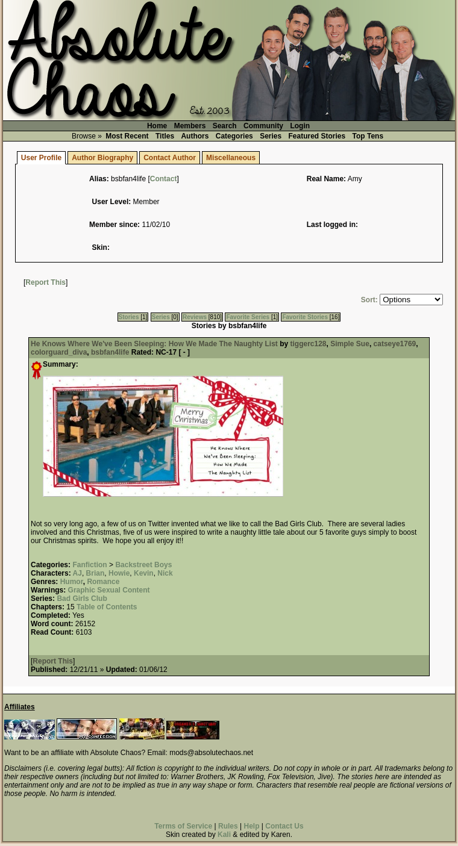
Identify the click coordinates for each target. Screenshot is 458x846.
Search (225, 126)
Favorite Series (247, 317)
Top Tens (368, 136)
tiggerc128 (308, 344)
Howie (119, 573)
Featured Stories (317, 136)
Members (190, 126)
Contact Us (284, 826)
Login (300, 126)
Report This (45, 282)
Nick (164, 573)
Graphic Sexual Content (109, 590)
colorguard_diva (59, 352)
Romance (103, 581)
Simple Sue (349, 344)
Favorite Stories (305, 317)
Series (270, 136)
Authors (195, 136)
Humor (71, 581)
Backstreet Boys (143, 565)
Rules (228, 826)
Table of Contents (107, 607)
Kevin (144, 573)
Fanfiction (89, 565)
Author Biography (102, 158)
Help (251, 826)
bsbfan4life (110, 352)
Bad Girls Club (82, 598)
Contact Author (169, 158)
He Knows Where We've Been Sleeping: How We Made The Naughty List (154, 344)
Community (263, 126)
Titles (164, 136)
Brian (95, 573)
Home (157, 126)
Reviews (195, 317)
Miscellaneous (231, 158)
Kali (224, 834)
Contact (163, 179)
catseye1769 (395, 344)
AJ (77, 573)
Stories (129, 317)
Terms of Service (183, 826)
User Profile (41, 158)
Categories (234, 136)
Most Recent (126, 136)
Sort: (369, 300)
